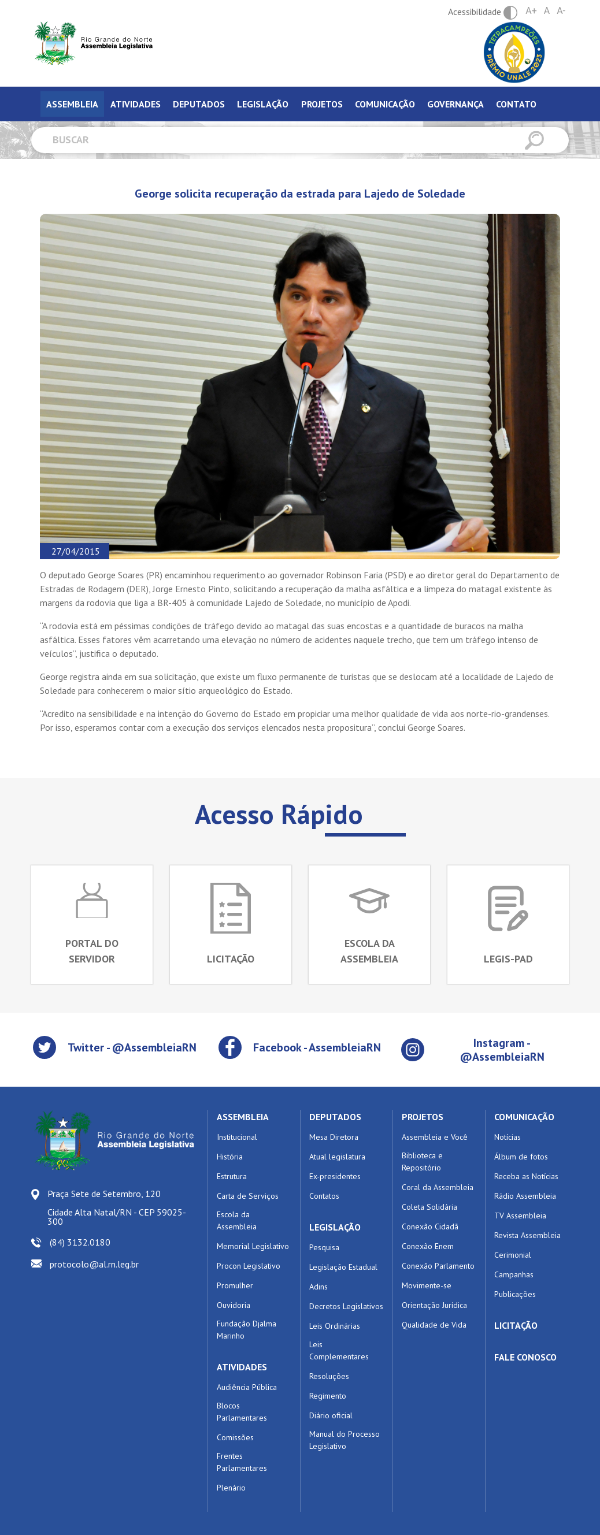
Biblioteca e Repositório (422, 1161)
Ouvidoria (233, 1305)
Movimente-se (426, 1285)
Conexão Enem (428, 1246)
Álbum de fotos (521, 1156)
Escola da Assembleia (237, 1220)
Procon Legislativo (248, 1266)
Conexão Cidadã (430, 1226)
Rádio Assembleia (525, 1196)
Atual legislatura (337, 1156)
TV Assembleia (520, 1215)
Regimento (327, 1396)
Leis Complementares (339, 1350)
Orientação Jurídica (434, 1305)
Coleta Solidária (429, 1207)
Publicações (515, 1294)
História (230, 1156)
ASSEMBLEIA (243, 1117)
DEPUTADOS (335, 1117)
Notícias (507, 1137)
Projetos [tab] (322, 104)
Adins (318, 1286)
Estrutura (232, 1176)
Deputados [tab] (199, 104)
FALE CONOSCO (525, 1357)
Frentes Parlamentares (242, 1462)
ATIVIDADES (242, 1367)
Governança (455, 104)
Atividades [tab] (135, 104)
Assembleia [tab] (72, 104)
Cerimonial (512, 1255)
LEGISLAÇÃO (335, 1227)
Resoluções (329, 1376)
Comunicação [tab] (385, 104)
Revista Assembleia (527, 1235)
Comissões (235, 1437)
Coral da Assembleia (437, 1187)
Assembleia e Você (435, 1137)
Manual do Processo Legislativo (344, 1440)
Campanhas (514, 1274)
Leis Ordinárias (334, 1326)
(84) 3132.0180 (80, 1242)
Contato (516, 104)
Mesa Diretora (333, 1137)
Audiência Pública (247, 1387)
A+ (531, 10)
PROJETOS (422, 1117)
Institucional (237, 1137)
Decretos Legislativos (346, 1306)
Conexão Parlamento (438, 1266)
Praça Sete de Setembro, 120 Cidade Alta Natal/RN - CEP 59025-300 (116, 1207)
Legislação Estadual (343, 1267)
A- (561, 10)
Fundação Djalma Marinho (246, 1329)
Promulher (235, 1285)
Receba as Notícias (526, 1176)
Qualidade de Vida (434, 1325)
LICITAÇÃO (516, 1325)
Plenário (231, 1487)
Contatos (324, 1196)
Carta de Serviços (248, 1196)
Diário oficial (331, 1415)
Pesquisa (324, 1247)
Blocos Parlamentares (242, 1411)
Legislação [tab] (262, 104)
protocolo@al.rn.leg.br (94, 1264)
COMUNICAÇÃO (524, 1117)
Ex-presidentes (335, 1176)
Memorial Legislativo (253, 1246)
